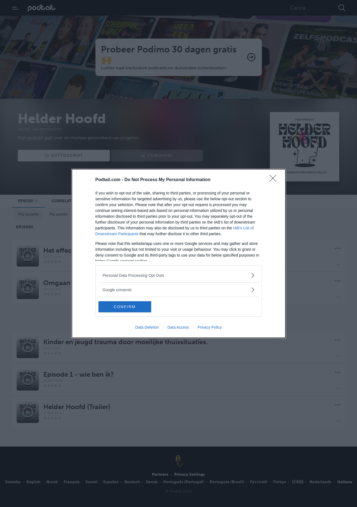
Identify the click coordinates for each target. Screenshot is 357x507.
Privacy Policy (210, 327)
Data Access (178, 327)
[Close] (274, 180)
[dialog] (178, 253)
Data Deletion (147, 327)
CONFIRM (125, 307)
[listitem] (179, 275)
